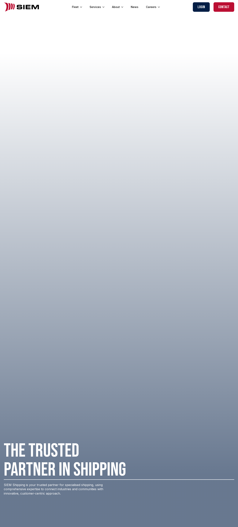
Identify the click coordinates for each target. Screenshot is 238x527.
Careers (151, 7)
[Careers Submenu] (160, 7)
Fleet (75, 7)
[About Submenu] (123, 7)
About (116, 7)
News (134, 7)
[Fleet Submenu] (82, 7)
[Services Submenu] (104, 7)
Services (95, 7)
